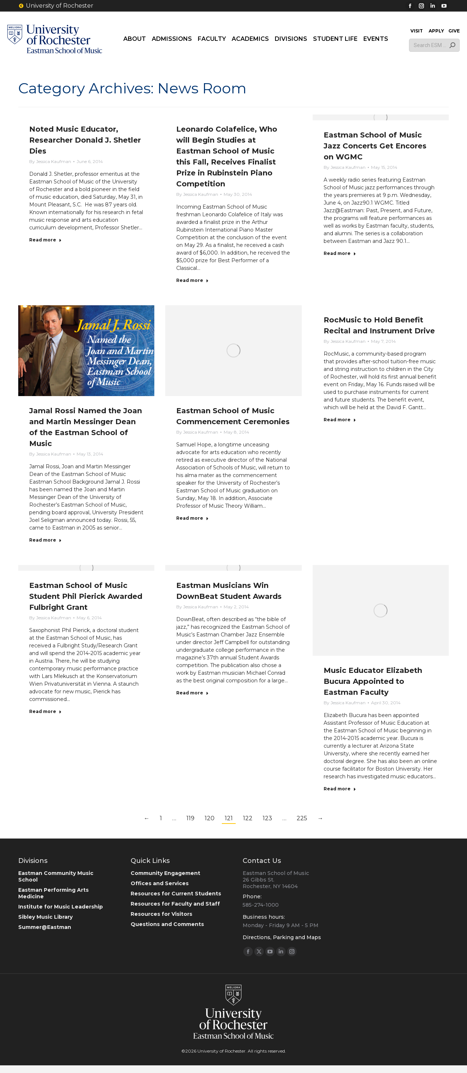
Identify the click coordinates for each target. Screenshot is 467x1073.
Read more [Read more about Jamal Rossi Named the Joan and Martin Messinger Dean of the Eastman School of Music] (45, 540)
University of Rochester (55, 6)
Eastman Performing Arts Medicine (53, 893)
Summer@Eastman (44, 927)
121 (229, 818)
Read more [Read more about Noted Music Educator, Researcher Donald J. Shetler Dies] (45, 240)
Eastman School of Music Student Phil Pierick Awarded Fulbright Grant (85, 596)
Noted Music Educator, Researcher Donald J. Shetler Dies (85, 140)
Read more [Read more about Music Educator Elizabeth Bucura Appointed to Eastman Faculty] (340, 788)
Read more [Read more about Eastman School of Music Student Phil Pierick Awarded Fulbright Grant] (45, 711)
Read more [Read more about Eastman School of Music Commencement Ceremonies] (192, 518)
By (50, 161)
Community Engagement (165, 873)
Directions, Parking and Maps (282, 937)
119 (190, 818)
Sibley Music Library (45, 917)
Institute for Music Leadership (60, 906)
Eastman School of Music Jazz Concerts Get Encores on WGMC (375, 146)
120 (210, 818)
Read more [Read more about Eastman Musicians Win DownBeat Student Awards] (192, 693)
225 (302, 818)
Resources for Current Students (176, 893)
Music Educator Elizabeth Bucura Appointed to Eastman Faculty (373, 681)
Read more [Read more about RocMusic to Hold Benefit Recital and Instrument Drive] (340, 419)
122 (247, 818)
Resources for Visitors (161, 914)
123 (267, 818)
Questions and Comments (167, 924)
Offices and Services (160, 883)
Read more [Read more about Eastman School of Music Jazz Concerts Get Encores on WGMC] (340, 253)
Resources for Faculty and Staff (175, 903)
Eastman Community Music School (55, 876)
